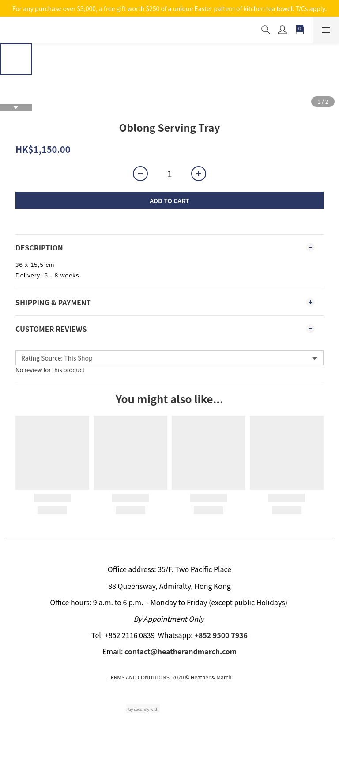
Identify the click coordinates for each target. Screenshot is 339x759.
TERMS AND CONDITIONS (138, 677)
